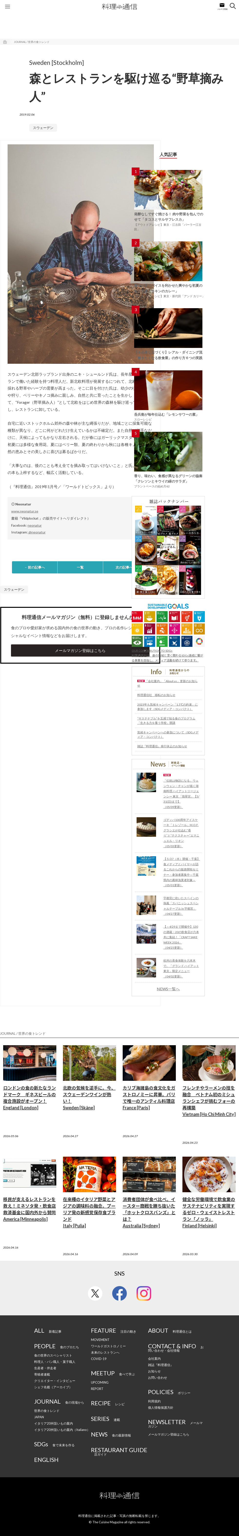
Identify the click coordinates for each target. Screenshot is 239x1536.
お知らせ (154, 1371)
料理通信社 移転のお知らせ (156, 695)
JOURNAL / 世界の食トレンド (32, 41)
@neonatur (37, 532)
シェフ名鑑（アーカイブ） (53, 1387)
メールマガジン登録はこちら (80, 650)
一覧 (80, 567)
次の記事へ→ (126, 567)
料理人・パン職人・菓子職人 (54, 1362)
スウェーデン (43, 128)
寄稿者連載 (42, 1374)
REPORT (97, 1389)
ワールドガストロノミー (108, 1346)
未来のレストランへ (105, 1352)
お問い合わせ (157, 1377)
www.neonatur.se (24, 511)
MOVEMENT (100, 1340)
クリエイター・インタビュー (54, 1381)
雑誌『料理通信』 (160, 1365)
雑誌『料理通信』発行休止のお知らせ (162, 746)
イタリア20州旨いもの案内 (53, 1423)
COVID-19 (99, 1359)
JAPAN (39, 1417)
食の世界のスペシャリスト (53, 1355)
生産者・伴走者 (45, 1368)
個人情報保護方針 (160, 1407)
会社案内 (154, 1358)
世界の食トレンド (47, 1411)
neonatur (35, 525)
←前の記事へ (34, 567)
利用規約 (154, 1401)
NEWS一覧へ (168, 989)
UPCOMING (100, 1382)
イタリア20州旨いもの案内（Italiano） (62, 1430)
